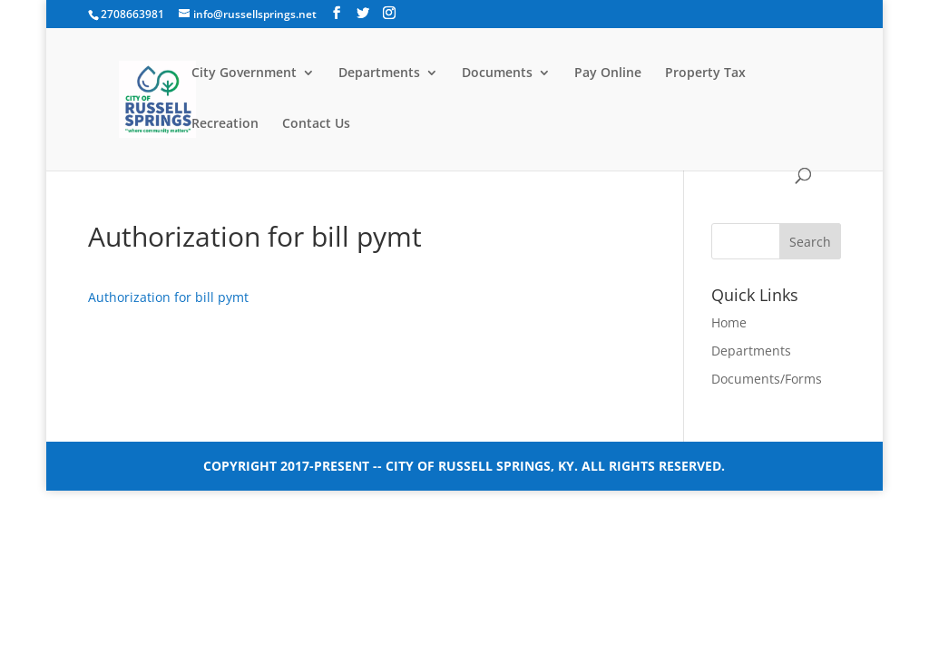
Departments (379, 73)
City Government (244, 73)
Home (729, 322)
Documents (497, 73)
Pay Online (607, 73)
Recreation (225, 124)
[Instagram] (389, 13)
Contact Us (316, 124)
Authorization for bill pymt (168, 297)
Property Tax (705, 73)
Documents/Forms (766, 378)
